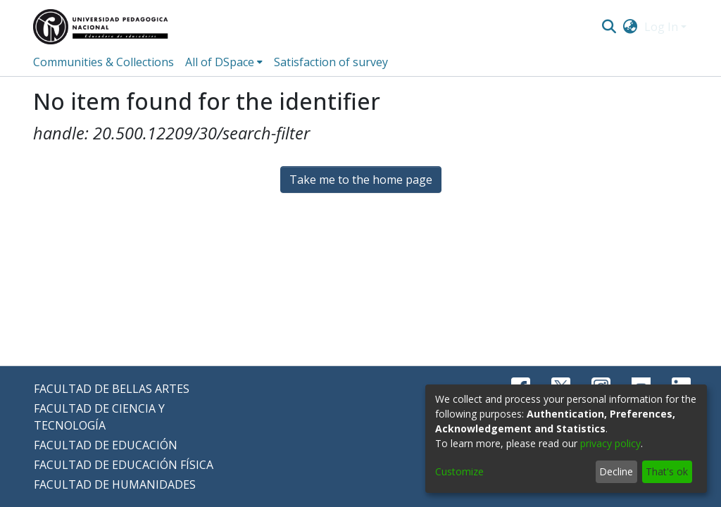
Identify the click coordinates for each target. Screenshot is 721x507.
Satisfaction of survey (331, 62)
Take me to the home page (360, 179)
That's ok (667, 471)
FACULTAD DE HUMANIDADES (115, 484)
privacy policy (610, 443)
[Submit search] (608, 26)
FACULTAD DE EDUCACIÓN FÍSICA (123, 464)
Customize (459, 471)
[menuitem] (630, 26)
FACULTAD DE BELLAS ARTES (111, 388)
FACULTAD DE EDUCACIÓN (105, 445)
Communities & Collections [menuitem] (103, 62)
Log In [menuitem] (661, 27)
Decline (616, 471)
